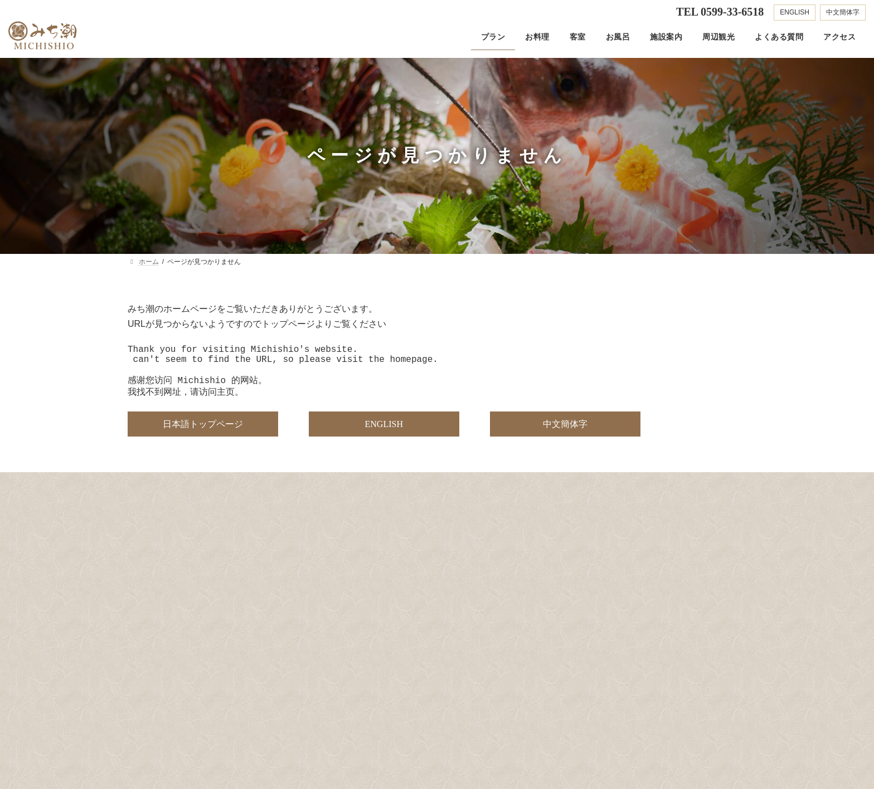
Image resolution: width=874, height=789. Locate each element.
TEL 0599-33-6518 (720, 12)
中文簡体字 (843, 12)
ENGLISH (794, 12)
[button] (203, 432)
